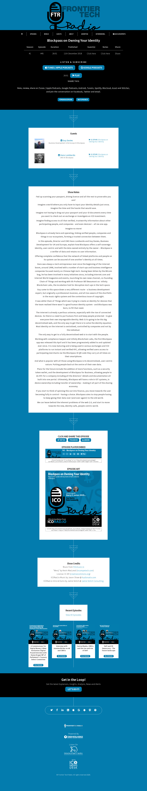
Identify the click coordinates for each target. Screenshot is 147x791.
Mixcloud (106, 88)
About (71, 34)
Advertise (84, 34)
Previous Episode (65, 100)
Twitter (87, 91)
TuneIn (90, 88)
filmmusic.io (78, 567)
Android (82, 88)
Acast (114, 88)
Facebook (78, 91)
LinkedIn (85, 440)
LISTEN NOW (38, 665)
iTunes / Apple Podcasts (50, 88)
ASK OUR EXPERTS (119, 34)
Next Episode (83, 100)
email (97, 91)
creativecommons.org (80, 574)
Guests (59, 34)
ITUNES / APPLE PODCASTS (59, 67)
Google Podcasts (69, 88)
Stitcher (125, 88)
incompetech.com (85, 570)
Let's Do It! (73, 689)
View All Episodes (73, 615)
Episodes (33, 34)
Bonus (46, 34)
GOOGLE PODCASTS (91, 67)
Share (117, 53)
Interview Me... (100, 34)
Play (76, 75)
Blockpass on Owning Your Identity (98, 141)
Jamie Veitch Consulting (93, 581)
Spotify (98, 88)
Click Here (91, 53)
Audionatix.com (89, 577)
